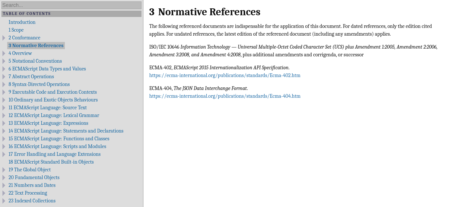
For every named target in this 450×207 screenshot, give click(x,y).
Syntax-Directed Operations (39, 84)
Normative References (36, 46)
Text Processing (28, 193)
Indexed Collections (32, 201)
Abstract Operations (31, 77)
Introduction (22, 22)
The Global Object (30, 170)
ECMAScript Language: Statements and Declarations (66, 131)
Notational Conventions (35, 61)
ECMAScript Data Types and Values (47, 69)
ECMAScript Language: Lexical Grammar (54, 115)
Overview (20, 53)
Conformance (24, 38)
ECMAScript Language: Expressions (48, 123)
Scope (16, 30)
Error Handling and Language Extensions (55, 154)
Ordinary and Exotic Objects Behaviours (53, 100)
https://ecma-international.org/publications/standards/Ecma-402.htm (224, 75)
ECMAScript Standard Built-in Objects (51, 162)
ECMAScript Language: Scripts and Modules (57, 146)
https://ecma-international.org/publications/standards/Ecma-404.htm (224, 96)
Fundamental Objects (34, 178)
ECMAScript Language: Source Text (48, 108)
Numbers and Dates (32, 185)
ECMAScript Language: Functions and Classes (59, 139)
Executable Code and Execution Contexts (53, 92)
